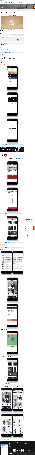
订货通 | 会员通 (4, 2)
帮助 (17, 442)
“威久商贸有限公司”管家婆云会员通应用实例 (29, 222)
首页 (9, 2)
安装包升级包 (10, 446)
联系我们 (34, 7)
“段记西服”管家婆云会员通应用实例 (29, 219)
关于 (23, 2)
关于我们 (26, 443)
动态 (21, 2)
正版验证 (9, 444)
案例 (13, 2)
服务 (9, 443)
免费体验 (16, 2)
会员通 (11, 2)
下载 (19, 2)
